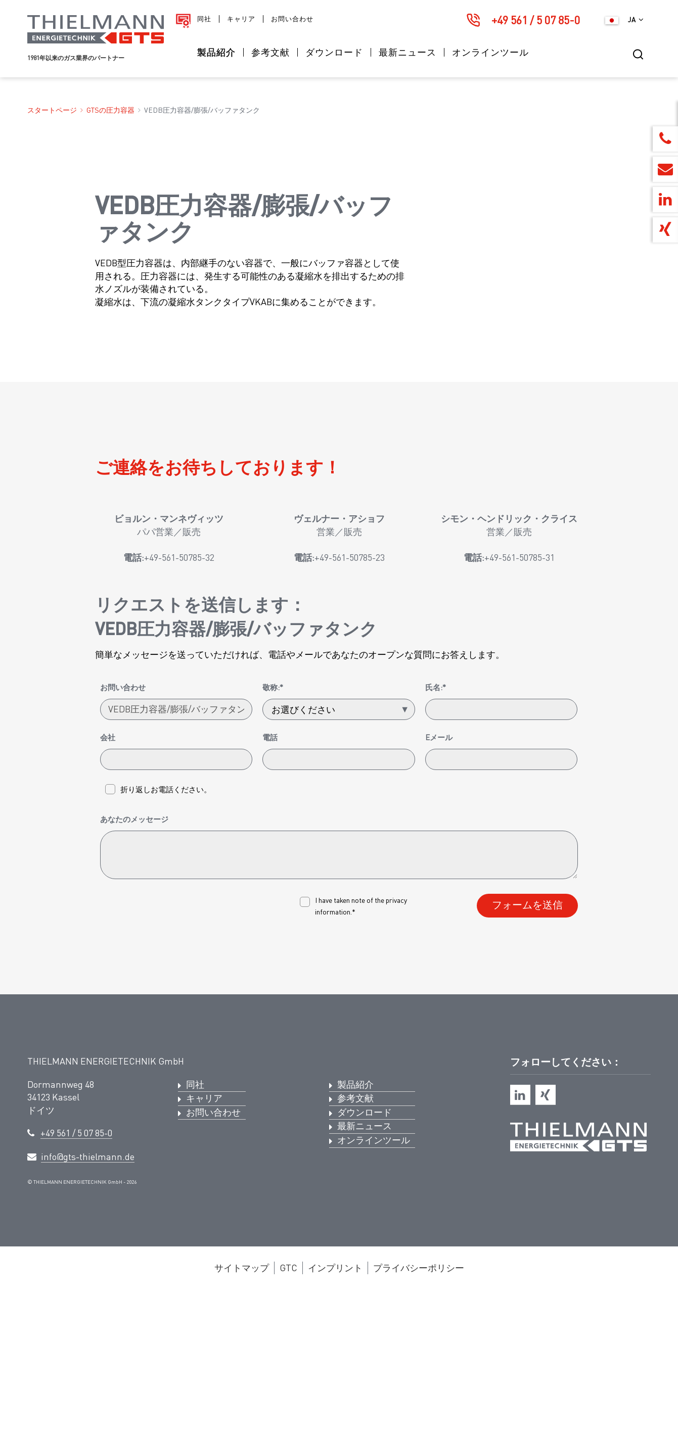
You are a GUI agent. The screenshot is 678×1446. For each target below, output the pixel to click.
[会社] (176, 911)
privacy (396, 1051)
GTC (288, 1418)
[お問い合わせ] (176, 861)
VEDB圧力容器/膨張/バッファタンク (202, 110)
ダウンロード (334, 52)
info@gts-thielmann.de (87, 1308)
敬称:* (272, 838)
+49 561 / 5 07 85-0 (535, 20)
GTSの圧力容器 (110, 110)
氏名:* (435, 838)
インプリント (335, 1418)
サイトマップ (241, 1418)
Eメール (439, 888)
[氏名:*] (501, 861)
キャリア (241, 19)
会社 (107, 888)
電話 (270, 888)
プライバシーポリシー (418, 1418)
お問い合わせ (292, 19)
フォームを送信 (527, 1056)
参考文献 (270, 52)
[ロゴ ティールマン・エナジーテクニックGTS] (95, 40)
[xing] (545, 1246)
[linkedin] (520, 1246)
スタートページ (52, 110)
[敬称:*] (338, 861)
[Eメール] (501, 911)
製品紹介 (216, 52)
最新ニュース (407, 52)
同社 (204, 19)
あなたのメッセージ (134, 970)
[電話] (338, 911)
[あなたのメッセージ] (339, 1006)
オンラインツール (490, 52)
